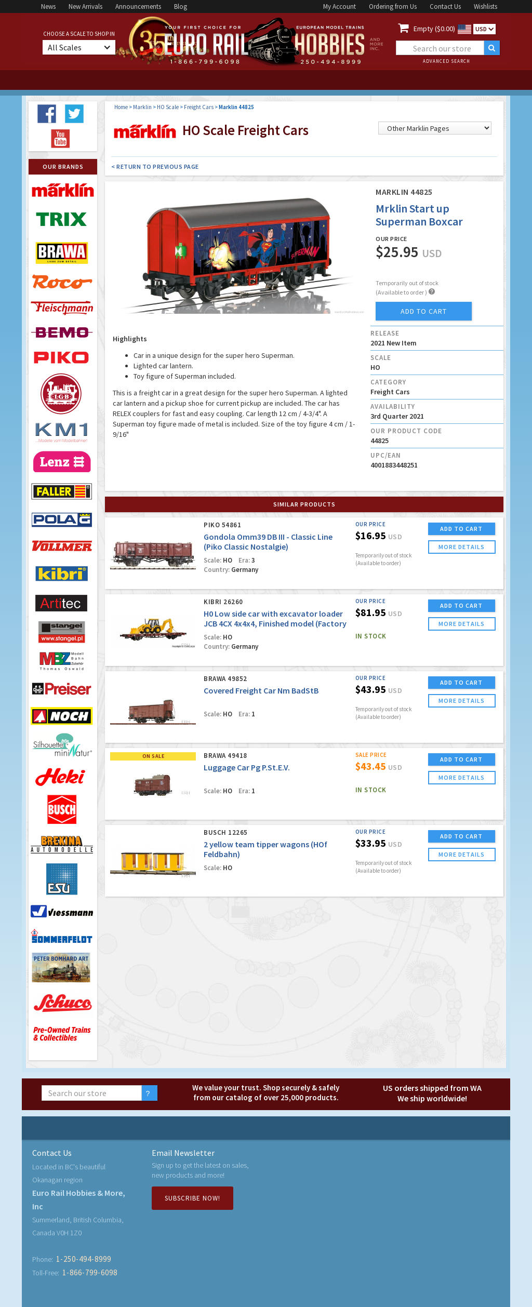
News (48, 6)
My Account (339, 6)
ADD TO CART (461, 528)
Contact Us (445, 6)
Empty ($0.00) (434, 28)
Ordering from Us (393, 6)
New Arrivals (85, 6)
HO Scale (168, 107)
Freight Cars (199, 107)
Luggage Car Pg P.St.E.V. (247, 767)
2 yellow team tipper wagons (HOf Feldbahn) (265, 849)
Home (121, 107)
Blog (180, 6)
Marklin (142, 107)
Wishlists (485, 6)
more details (461, 547)
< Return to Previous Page (155, 166)
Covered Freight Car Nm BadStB (261, 690)
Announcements (138, 6)
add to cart (424, 311)
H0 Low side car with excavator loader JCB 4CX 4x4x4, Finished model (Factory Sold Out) (275, 623)
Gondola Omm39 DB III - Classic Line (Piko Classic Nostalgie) (268, 541)
